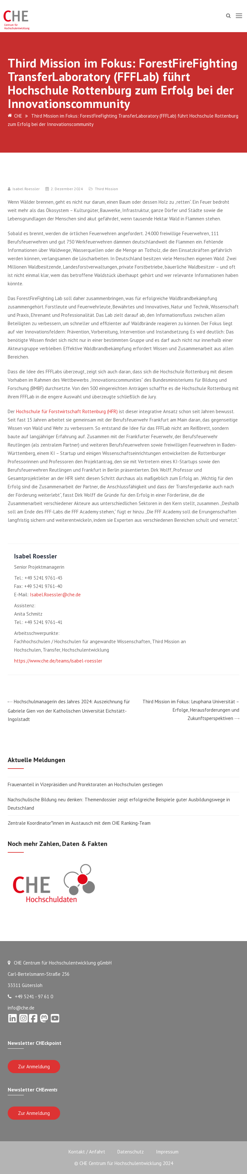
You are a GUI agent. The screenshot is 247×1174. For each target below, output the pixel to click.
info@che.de (21, 1008)
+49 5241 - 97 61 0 (30, 996)
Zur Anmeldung (34, 1066)
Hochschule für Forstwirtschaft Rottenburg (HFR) (67, 411)
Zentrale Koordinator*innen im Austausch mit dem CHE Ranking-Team (79, 823)
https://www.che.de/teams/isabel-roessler (58, 661)
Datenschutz (130, 1152)
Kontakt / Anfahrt (86, 1152)
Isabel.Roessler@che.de (55, 594)
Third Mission (106, 188)
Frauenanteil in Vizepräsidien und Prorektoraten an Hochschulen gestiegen (85, 784)
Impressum (168, 1152)
